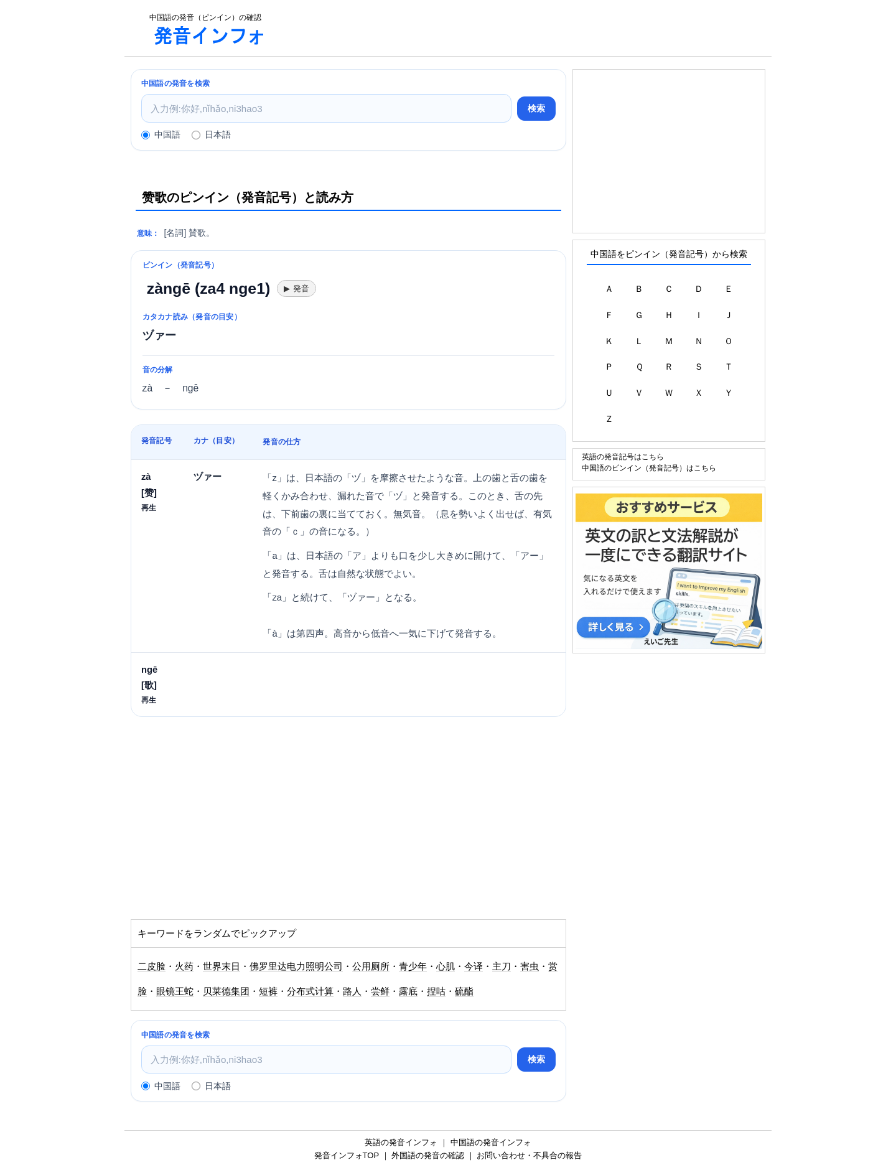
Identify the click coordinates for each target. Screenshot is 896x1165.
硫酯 (464, 991)
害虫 (529, 966)
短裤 (268, 991)
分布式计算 (310, 991)
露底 (408, 991)
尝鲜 (380, 991)
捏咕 (436, 991)
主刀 (501, 966)
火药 (184, 966)
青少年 (413, 966)
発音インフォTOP (346, 1155)
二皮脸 (152, 966)
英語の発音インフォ (401, 1142)
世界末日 (221, 966)
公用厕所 (371, 966)
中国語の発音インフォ (490, 1142)
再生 (148, 507)
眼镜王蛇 (175, 991)
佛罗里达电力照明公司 (296, 966)
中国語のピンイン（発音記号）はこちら (649, 468)
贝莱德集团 (226, 991)
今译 (473, 966)
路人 (352, 991)
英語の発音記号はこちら (623, 456)
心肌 (445, 966)
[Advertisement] (525, 28)
